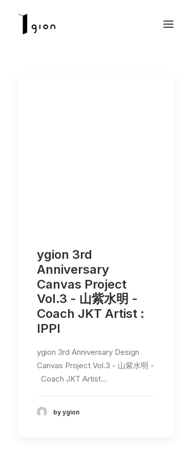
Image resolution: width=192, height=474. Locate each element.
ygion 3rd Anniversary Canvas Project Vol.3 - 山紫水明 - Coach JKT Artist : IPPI (90, 291)
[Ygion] (36, 24)
